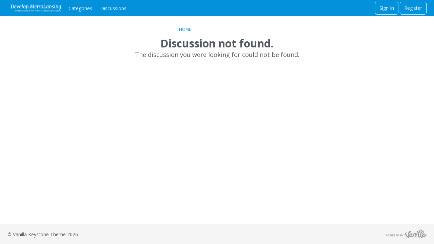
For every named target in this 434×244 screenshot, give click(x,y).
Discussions (113, 8)
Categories (80, 8)
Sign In (386, 8)
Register (413, 8)
